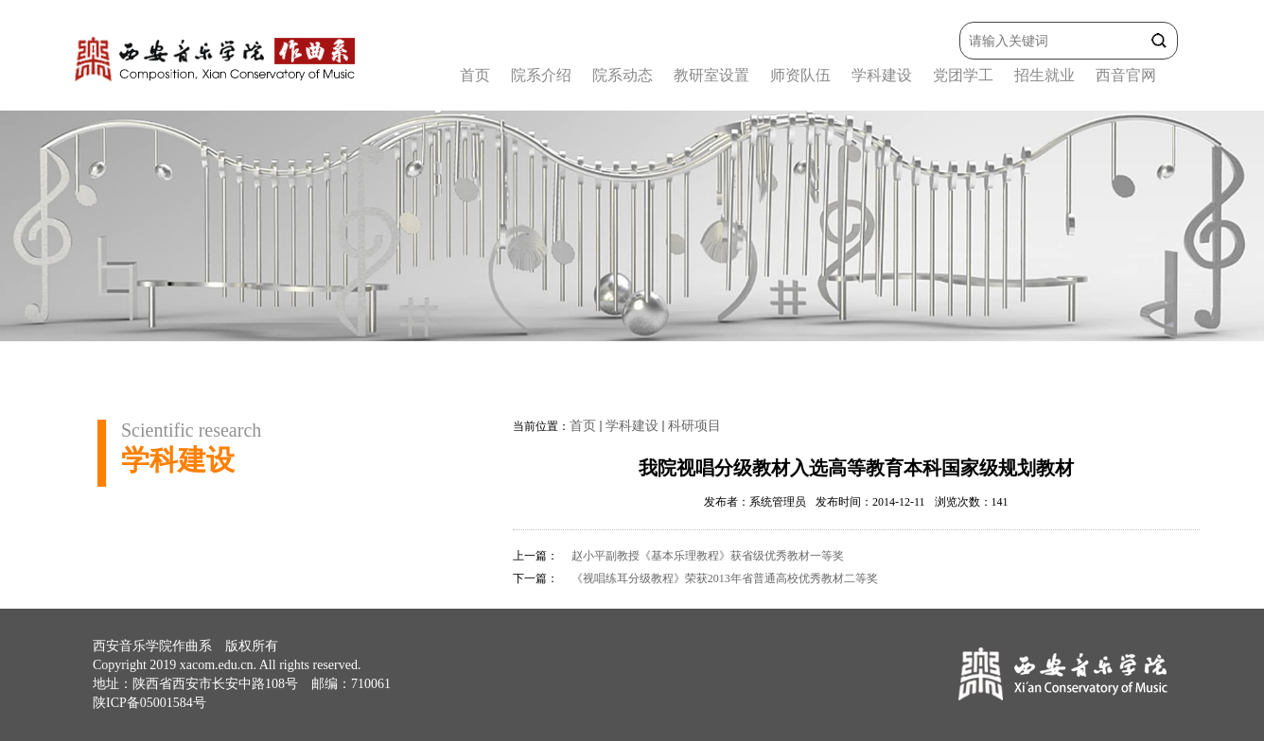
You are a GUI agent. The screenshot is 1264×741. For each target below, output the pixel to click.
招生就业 (1044, 75)
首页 (475, 75)
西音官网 (1126, 75)
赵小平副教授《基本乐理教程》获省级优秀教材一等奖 (707, 555)
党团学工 (963, 75)
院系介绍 (541, 75)
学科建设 (881, 75)
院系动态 (622, 75)
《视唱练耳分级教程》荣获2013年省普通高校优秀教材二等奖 (724, 578)
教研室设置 (711, 75)
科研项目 (694, 426)
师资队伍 (800, 75)
